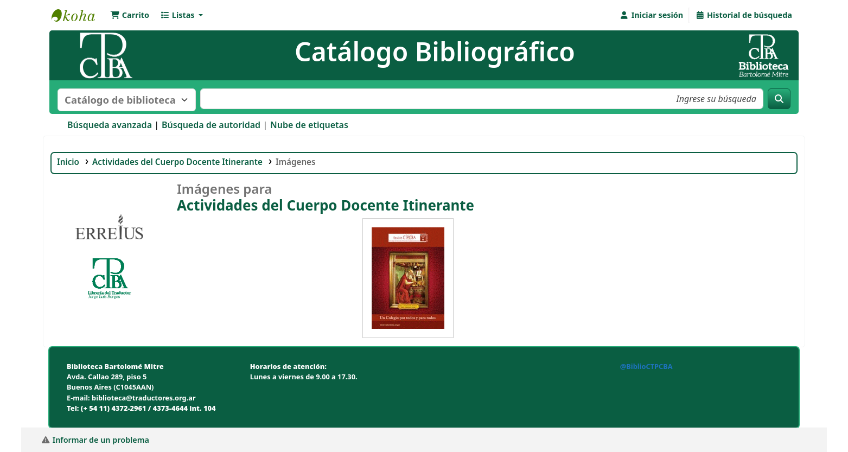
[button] (130, 15)
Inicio (68, 161)
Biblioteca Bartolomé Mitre (79, 15)
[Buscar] (779, 98)
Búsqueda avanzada (109, 125)
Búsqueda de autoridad (211, 125)
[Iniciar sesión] (651, 15)
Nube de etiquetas (309, 125)
